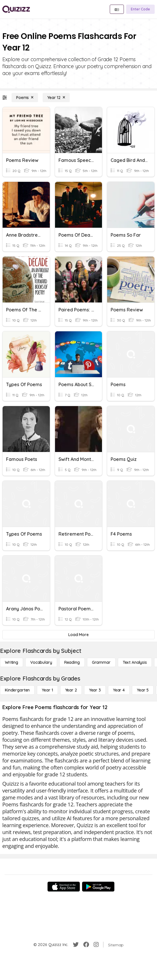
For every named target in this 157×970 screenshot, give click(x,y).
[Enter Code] (140, 9)
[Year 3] (95, 690)
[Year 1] (47, 690)
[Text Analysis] (135, 662)
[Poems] (25, 97)
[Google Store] (98, 886)
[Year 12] (56, 97)
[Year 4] (119, 690)
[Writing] (11, 662)
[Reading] (72, 662)
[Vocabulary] (41, 662)
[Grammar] (101, 662)
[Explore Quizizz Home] (16, 9)
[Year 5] (143, 690)
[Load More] (78, 634)
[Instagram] (96, 944)
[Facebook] (86, 944)
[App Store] (64, 886)
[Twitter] (76, 944)
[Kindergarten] (17, 690)
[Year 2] (71, 690)
